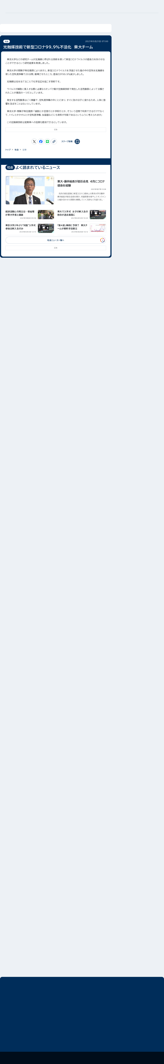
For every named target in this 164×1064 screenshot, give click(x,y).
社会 (6, 41)
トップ (8, 150)
